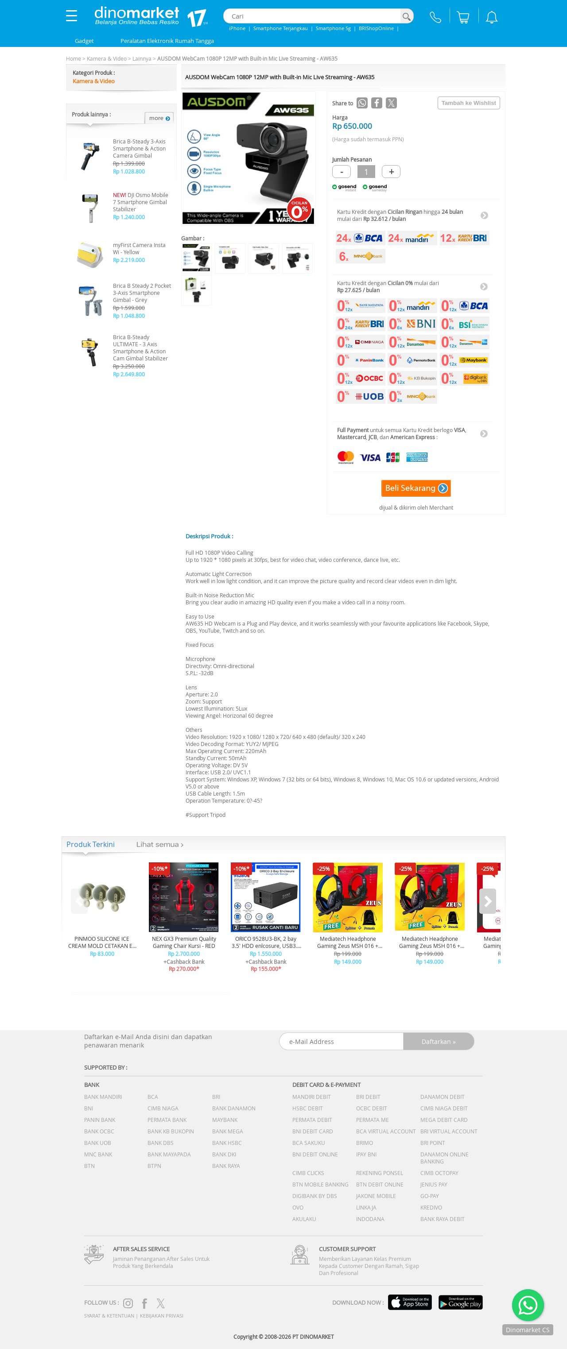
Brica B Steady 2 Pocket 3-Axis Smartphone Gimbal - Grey (142, 292)
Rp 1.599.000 (129, 307)
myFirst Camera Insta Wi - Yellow (139, 248)
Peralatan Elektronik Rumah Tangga (167, 41)
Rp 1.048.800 (129, 315)
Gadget (84, 41)
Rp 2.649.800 (129, 374)
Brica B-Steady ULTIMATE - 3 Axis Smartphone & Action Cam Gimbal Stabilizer (140, 347)
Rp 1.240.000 (129, 216)
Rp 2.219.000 (129, 259)
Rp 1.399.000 (129, 163)
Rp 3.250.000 (129, 366)
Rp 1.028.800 (129, 171)
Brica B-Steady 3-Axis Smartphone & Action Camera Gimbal (139, 148)
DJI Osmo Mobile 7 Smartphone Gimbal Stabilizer (140, 202)
